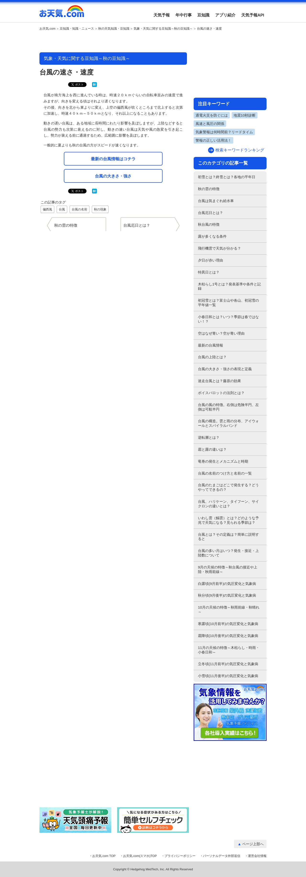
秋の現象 (100, 209)
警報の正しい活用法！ (213, 140)
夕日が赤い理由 (210, 260)
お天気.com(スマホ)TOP (140, 856)
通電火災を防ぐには (212, 115)
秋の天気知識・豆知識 (113, 28)
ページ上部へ (253, 844)
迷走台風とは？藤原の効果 (219, 381)
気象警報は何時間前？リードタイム (224, 132)
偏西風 (47, 209)
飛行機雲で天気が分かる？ (219, 248)
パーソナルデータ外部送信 (221, 856)
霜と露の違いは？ (212, 449)
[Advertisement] (113, 42)
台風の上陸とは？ (212, 357)
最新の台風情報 (210, 345)
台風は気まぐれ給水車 (216, 201)
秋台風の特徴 (208, 224)
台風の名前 (79, 209)
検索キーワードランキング (239, 150)
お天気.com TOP (103, 856)
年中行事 (183, 15)
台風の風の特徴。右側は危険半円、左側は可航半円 (228, 407)
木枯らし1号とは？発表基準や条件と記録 (229, 286)
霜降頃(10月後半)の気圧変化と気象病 (228, 636)
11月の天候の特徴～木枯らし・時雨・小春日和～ (228, 650)
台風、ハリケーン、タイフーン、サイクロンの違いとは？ (228, 503)
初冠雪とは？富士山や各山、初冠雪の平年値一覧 (228, 302)
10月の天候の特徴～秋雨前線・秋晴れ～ (228, 609)
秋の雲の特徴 (208, 189)
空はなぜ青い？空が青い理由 (221, 333)
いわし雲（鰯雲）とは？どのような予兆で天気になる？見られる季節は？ (228, 520)
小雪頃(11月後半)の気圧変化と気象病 (228, 676)
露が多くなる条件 (212, 236)
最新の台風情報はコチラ (113, 158)
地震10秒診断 (245, 115)
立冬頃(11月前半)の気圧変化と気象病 (228, 664)
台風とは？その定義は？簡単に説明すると (228, 536)
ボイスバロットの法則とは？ (221, 393)
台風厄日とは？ (210, 213)
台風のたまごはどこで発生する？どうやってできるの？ (228, 487)
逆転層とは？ (208, 437)
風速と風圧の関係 (210, 124)
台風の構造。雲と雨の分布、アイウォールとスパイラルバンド (228, 423)
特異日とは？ (208, 272)
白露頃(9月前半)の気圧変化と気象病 (227, 584)
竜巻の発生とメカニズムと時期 (223, 461)
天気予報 (161, 15)
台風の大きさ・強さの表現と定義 (225, 369)
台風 (62, 209)
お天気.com (61, 13)
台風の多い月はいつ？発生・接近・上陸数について (228, 553)
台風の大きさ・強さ (113, 176)
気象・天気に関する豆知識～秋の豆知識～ (163, 28)
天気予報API (252, 15)
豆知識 (203, 15)
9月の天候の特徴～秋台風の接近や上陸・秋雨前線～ (227, 569)
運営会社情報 (257, 856)
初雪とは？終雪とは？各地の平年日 (226, 177)
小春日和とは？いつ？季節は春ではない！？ (228, 319)
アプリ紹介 (225, 15)
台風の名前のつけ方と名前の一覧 (225, 473)
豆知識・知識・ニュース (77, 28)
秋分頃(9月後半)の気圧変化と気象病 (227, 595)
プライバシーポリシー (180, 856)
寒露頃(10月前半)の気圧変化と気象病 (228, 624)
